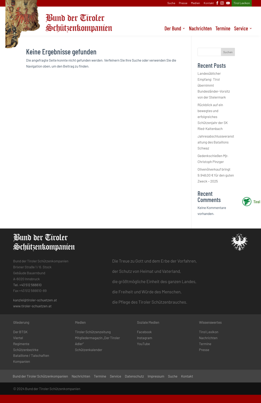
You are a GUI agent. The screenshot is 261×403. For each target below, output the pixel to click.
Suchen (228, 52)
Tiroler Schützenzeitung (93, 332)
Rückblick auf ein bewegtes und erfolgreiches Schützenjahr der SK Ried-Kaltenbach (213, 117)
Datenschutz (134, 376)
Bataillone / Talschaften (31, 355)
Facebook (144, 332)
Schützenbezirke (25, 350)
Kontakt (209, 3)
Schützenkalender (88, 350)
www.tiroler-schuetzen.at (32, 306)
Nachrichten (200, 29)
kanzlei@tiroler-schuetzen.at (35, 300)
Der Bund (172, 29)
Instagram (144, 338)
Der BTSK (20, 332)
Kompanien (21, 361)
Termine (222, 29)
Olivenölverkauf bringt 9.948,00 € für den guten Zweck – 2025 (216, 175)
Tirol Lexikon (241, 3)
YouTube (143, 344)
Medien (195, 3)
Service (241, 29)
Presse (183, 3)
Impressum (156, 376)
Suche (171, 3)
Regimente (21, 344)
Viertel (18, 338)
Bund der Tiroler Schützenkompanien (40, 376)
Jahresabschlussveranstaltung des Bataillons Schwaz (216, 142)
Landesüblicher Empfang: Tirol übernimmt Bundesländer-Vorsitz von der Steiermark (214, 85)
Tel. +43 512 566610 (27, 285)
